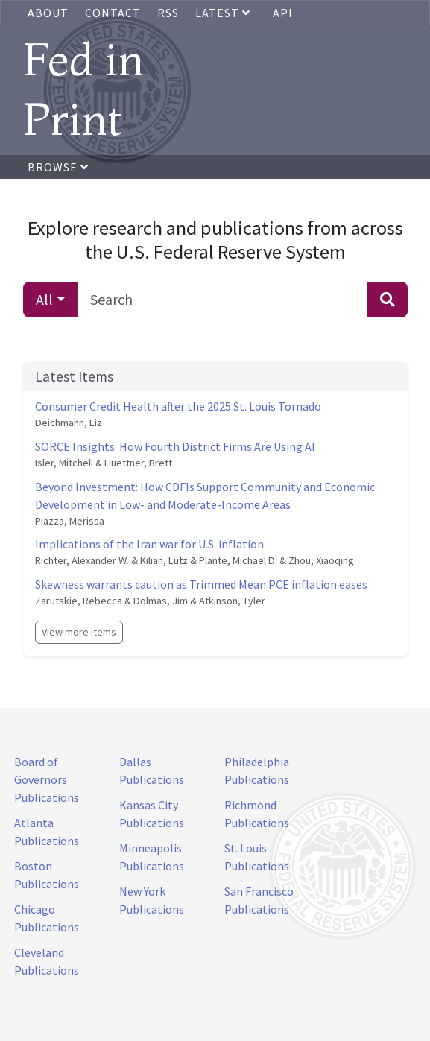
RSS (168, 12)
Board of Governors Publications (46, 779)
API (283, 12)
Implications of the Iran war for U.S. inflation (149, 544)
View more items (79, 632)
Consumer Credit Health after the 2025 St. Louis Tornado (178, 406)
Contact (113, 12)
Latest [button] (224, 12)
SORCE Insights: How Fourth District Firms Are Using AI (175, 446)
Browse (58, 166)
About (48, 12)
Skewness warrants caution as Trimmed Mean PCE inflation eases (201, 584)
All (44, 299)
